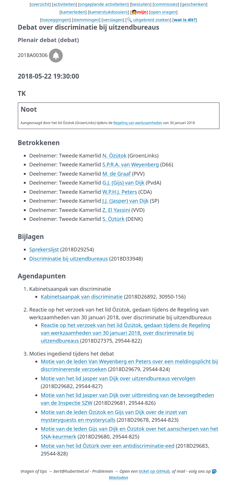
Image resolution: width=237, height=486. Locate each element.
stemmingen (86, 19)
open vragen (163, 12)
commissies (166, 4)
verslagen (113, 19)
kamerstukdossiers (108, 12)
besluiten (140, 4)
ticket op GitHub (154, 471)
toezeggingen (55, 19)
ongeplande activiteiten (103, 4)
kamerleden (73, 12)
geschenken (194, 4)
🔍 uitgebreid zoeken (148, 19)
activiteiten (64, 4)
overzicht (40, 4)
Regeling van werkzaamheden (137, 122)
